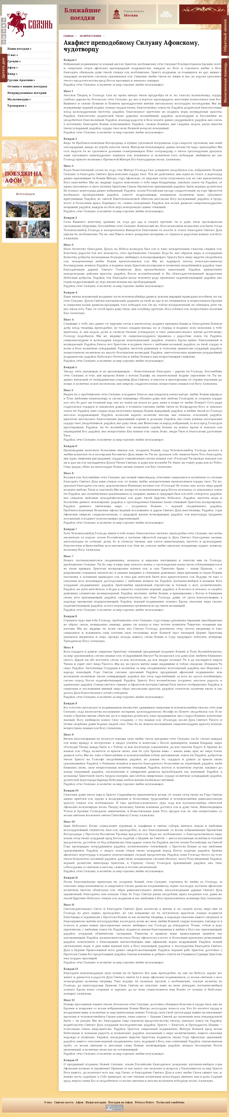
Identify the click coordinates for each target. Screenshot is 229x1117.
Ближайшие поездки (82, 13)
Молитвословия (90, 36)
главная (69, 36)
